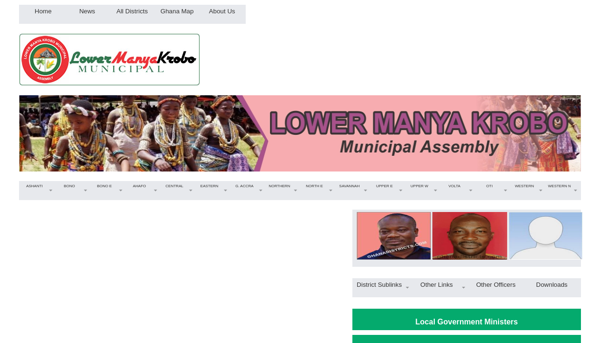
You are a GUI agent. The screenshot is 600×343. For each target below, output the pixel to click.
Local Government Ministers (466, 322)
